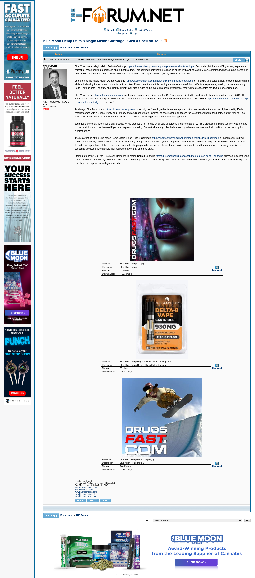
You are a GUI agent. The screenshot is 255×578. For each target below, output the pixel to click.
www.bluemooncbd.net (85, 494)
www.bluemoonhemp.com (86, 487)
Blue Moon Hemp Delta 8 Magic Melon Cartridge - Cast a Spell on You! (102, 41)
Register (121, 33)
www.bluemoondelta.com (86, 492)
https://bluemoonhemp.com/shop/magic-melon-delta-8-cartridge (160, 66)
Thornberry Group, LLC (130, 575)
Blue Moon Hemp (84, 95)
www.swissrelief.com (84, 490)
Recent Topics (126, 30)
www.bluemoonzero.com (85, 496)
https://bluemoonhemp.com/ (108, 95)
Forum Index (67, 47)
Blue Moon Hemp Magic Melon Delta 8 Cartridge (100, 66)
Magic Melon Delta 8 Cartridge (109, 80)
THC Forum (82, 47)
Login (134, 33)
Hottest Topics (145, 30)
